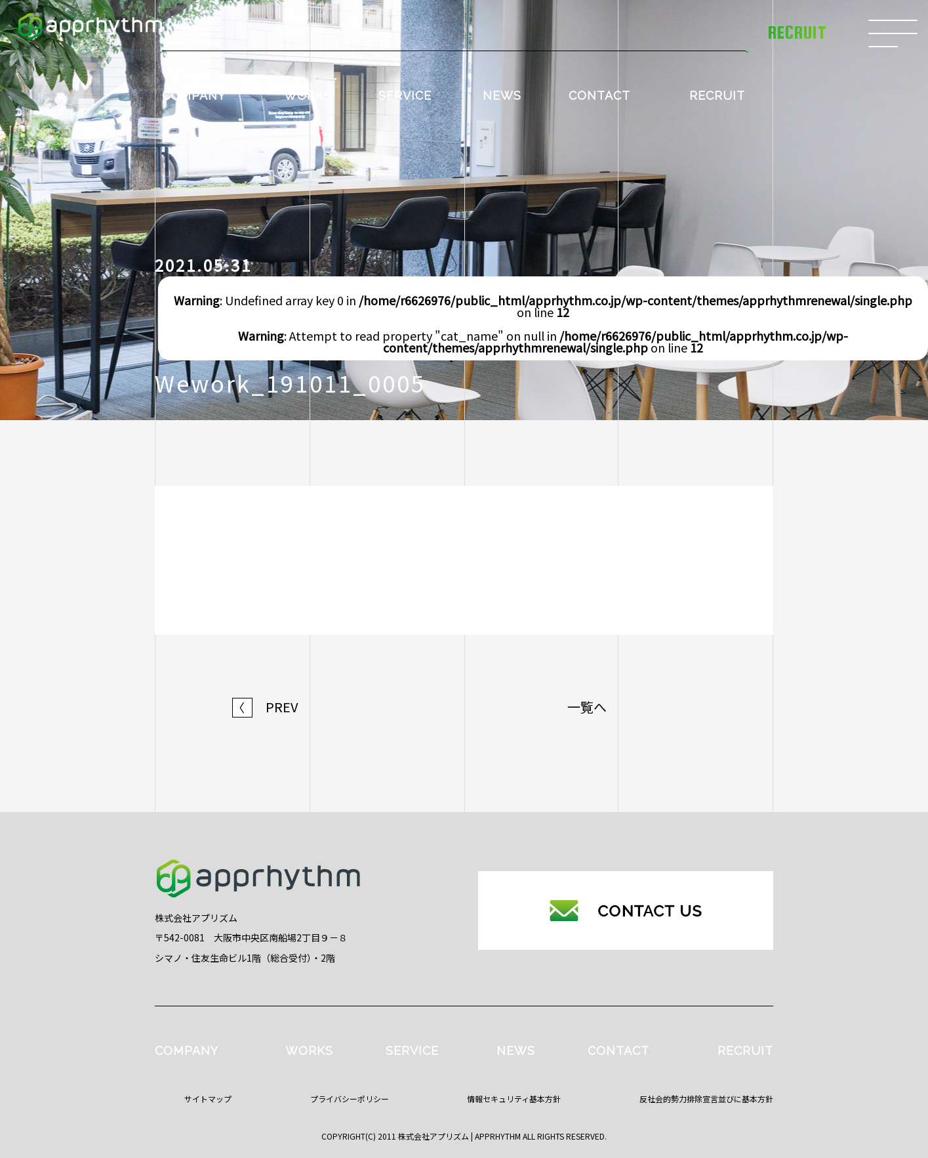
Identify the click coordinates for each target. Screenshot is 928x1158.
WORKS (308, 95)
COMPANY (194, 95)
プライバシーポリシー (349, 1098)
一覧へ (587, 707)
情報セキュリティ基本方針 (514, 1098)
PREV (265, 707)
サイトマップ (208, 1098)
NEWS (502, 95)
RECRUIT (717, 95)
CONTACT (599, 95)
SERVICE (405, 95)
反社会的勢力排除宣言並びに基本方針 (706, 1098)
